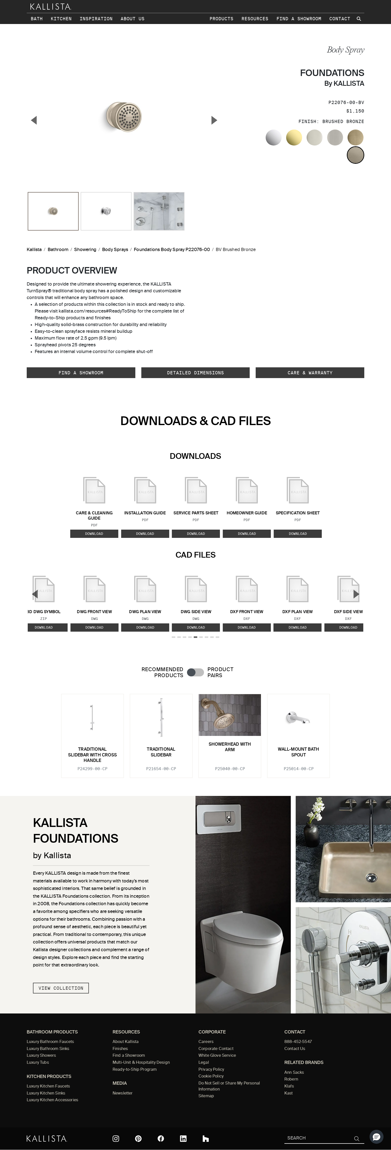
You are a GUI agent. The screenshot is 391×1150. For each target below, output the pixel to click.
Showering (85, 250)
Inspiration (96, 18)
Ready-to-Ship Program (135, 1070)
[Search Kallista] (317, 1138)
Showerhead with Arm (230, 747)
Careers (205, 1042)
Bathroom (58, 250)
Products (221, 18)
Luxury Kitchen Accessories (52, 1100)
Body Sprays (115, 250)
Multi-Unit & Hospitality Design (141, 1063)
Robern (291, 1079)
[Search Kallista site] (359, 19)
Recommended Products (163, 672)
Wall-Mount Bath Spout (298, 752)
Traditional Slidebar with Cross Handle (92, 755)
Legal (203, 1063)
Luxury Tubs (38, 1063)
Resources (254, 18)
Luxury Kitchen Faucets (48, 1086)
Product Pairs (220, 672)
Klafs (289, 1086)
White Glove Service (217, 1056)
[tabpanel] (195, 733)
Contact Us (294, 1049)
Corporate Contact (215, 1049)
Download (94, 534)
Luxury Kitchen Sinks (46, 1093)
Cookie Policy (210, 1076)
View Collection (60, 988)
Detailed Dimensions (195, 372)
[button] (377, 1137)
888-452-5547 (298, 1042)
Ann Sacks (294, 1073)
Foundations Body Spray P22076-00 (172, 250)
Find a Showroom (298, 18)
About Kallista (126, 1042)
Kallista (34, 250)
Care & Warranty (310, 372)
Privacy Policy (211, 1070)
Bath (37, 18)
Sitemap (206, 1096)
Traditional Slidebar (161, 752)
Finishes (120, 1049)
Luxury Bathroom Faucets (50, 1042)
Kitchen (61, 18)
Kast (288, 1093)
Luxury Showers (41, 1056)
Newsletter (123, 1093)
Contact (339, 18)
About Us (133, 18)
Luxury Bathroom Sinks (48, 1049)
